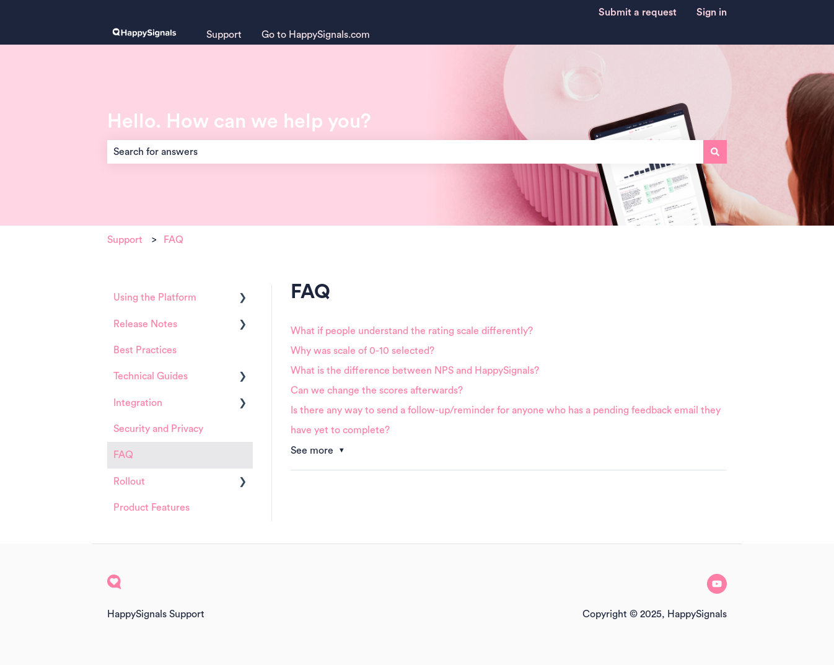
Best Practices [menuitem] (145, 350)
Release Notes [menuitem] (145, 324)
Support (224, 35)
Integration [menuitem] (137, 403)
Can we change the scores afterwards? (377, 390)
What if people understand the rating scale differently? (412, 331)
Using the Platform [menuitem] (154, 297)
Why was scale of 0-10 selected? (362, 351)
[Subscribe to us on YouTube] (717, 584)
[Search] (715, 152)
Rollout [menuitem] (129, 482)
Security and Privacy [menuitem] (158, 429)
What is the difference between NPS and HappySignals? (415, 371)
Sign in (711, 12)
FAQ (173, 240)
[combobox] (405, 152)
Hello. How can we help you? (239, 121)
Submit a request (638, 12)
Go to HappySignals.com (315, 35)
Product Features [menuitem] (151, 508)
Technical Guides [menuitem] (150, 376)
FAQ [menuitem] (123, 455)
